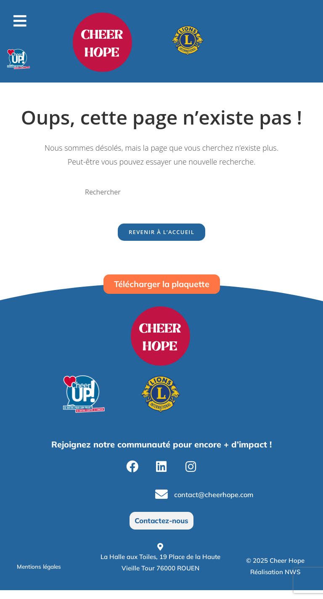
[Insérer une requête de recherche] (161, 192)
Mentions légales (43, 575)
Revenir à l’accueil (161, 235)
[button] (20, 21)
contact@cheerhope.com (220, 502)
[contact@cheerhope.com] (162, 502)
